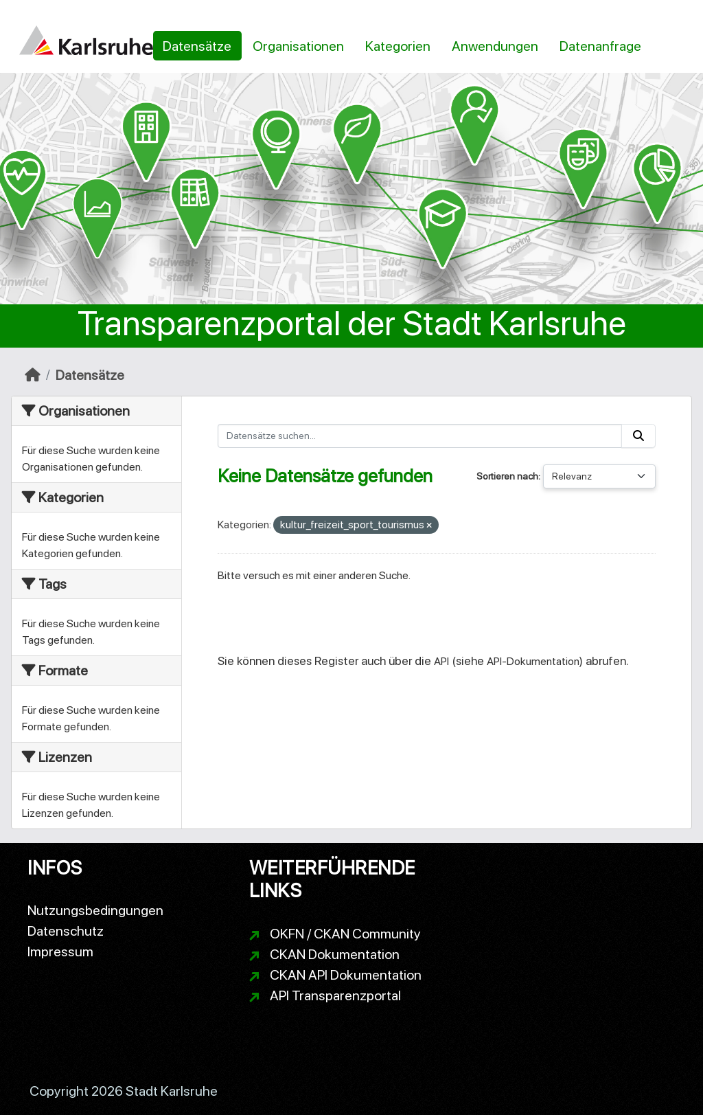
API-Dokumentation (533, 661)
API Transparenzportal (335, 995)
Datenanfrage (600, 46)
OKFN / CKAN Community (345, 933)
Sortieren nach (507, 476)
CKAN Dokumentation (335, 954)
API (441, 661)
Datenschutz (65, 931)
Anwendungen (495, 46)
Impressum (60, 951)
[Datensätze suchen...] (420, 436)
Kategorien (397, 46)
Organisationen (298, 46)
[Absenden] (638, 436)
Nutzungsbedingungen (95, 910)
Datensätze (197, 46)
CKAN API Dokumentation (346, 975)
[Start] (33, 375)
